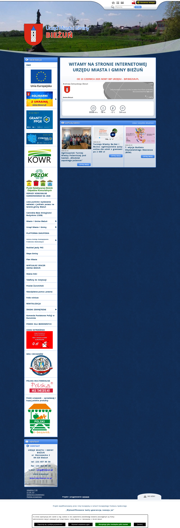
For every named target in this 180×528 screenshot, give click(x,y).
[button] (149, 496)
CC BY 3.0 (30, 492)
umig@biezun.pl (45, 470)
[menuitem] (40, 65)
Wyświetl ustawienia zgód (80, 524)
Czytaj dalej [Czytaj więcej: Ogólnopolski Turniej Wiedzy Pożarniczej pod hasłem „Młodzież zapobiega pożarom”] (84, 165)
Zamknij (140, 524)
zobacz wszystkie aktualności (143, 123)
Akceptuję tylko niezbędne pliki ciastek (113, 524)
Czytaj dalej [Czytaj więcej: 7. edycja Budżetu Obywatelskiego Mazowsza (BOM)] (148, 156)
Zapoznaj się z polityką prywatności (49, 524)
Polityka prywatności (34, 497)
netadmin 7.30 (32, 490)
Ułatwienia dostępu (147, 2)
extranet (85, 497)
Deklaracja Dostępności (35, 494)
